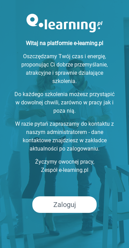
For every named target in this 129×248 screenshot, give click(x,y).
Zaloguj (64, 204)
